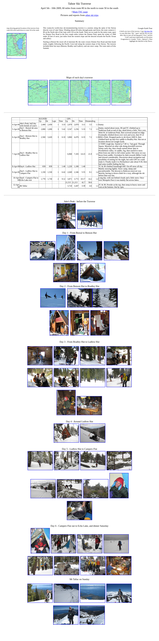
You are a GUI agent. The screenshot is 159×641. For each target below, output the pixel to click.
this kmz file (148, 31)
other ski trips (92, 15)
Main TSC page (80, 12)
